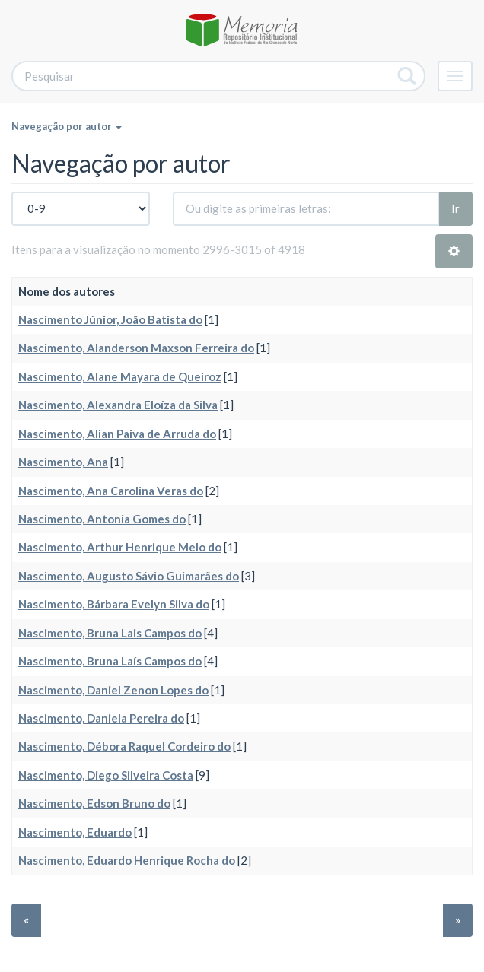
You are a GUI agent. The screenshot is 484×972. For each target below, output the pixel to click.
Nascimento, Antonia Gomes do (102, 519)
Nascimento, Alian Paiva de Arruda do (117, 433)
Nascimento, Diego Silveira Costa (105, 775)
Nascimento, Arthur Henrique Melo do (119, 547)
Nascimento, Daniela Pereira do (101, 718)
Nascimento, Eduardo (75, 832)
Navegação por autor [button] (66, 126)
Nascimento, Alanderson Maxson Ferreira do (136, 347)
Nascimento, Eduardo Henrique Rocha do (126, 860)
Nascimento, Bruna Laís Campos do (110, 661)
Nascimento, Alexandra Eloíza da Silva (118, 404)
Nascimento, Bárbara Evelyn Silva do (113, 604)
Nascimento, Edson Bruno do (94, 803)
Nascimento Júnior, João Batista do (110, 319)
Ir (455, 208)
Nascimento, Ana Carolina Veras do (110, 490)
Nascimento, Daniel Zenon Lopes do (113, 690)
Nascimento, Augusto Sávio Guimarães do (128, 576)
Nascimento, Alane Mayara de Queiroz (119, 376)
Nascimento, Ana (63, 462)
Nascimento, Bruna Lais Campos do (110, 633)
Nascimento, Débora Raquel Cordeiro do (124, 746)
